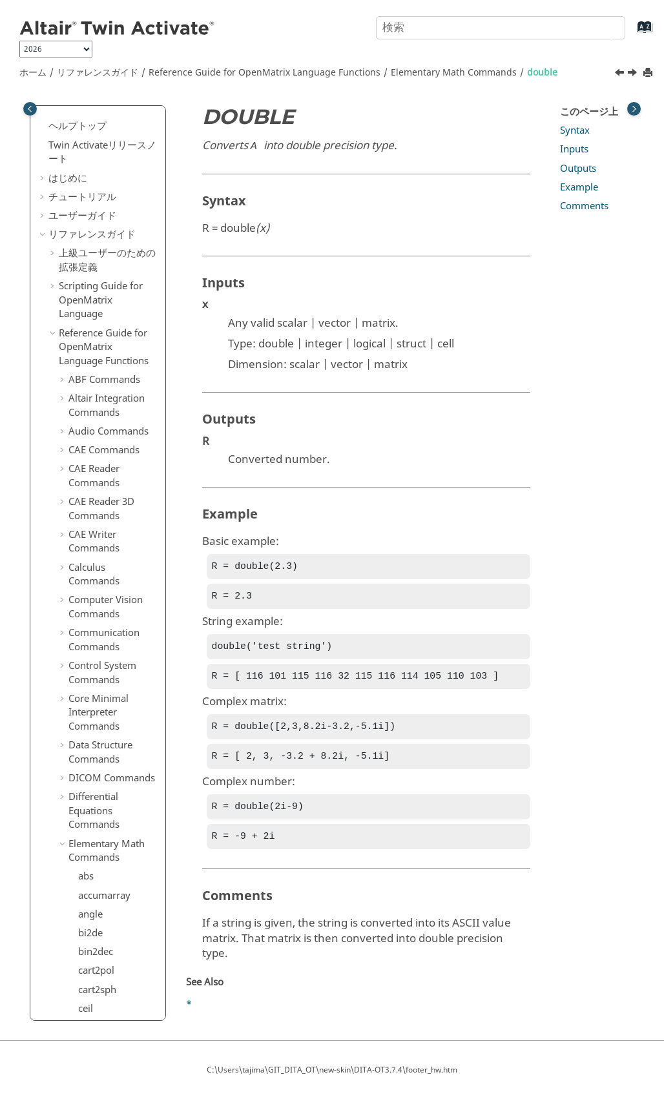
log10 (90, 982)
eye (86, 378)
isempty (96, 699)
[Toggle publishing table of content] (30, 109)
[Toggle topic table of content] (634, 109)
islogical (96, 756)
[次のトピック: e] (633, 74)
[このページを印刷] (649, 73)
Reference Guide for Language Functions (264, 72)
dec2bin (95, 208)
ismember (100, 775)
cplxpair (96, 133)
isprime (95, 793)
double (542, 72)
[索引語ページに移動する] (631, 33)
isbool (91, 661)
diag (88, 246)
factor (91, 397)
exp (86, 340)
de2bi (90, 190)
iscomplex (100, 680)
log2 (88, 963)
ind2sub (96, 605)
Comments (584, 206)
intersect (97, 624)
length (92, 906)
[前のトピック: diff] (621, 74)
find (87, 416)
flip (85, 454)
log (85, 926)
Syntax (575, 130)
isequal (94, 718)
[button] (73, 115)
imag (89, 586)
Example (579, 187)
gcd (86, 529)
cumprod (98, 152)
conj (87, 114)
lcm (86, 888)
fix (83, 435)
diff (85, 265)
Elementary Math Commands (454, 72)
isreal (90, 812)
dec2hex (96, 227)
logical (92, 1001)
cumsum (97, 170)
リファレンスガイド (97, 72)
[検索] (601, 26)
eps (86, 321)
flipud (91, 491)
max (88, 1020)
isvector (95, 850)
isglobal (95, 737)
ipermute (98, 642)
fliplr (88, 473)
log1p (90, 945)
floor (88, 511)
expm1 (93, 360)
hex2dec (96, 548)
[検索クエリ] (500, 27)
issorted (96, 832)
